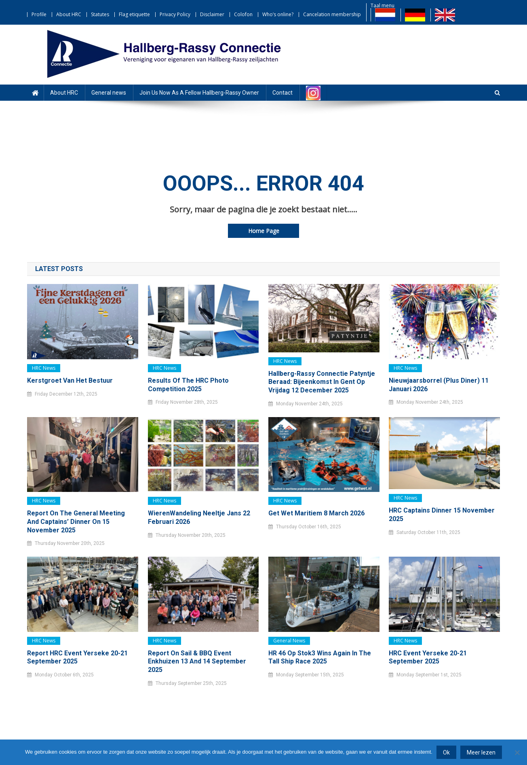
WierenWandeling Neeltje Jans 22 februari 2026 (199, 517)
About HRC (68, 14)
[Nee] (517, 752)
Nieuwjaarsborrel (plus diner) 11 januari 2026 (439, 385)
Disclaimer (212, 14)
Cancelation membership (332, 14)
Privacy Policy (175, 14)
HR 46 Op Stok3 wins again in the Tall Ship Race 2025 (319, 657)
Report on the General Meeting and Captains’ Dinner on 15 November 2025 (76, 521)
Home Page (263, 231)
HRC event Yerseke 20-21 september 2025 (428, 657)
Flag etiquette (134, 14)
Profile (39, 14)
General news (108, 92)
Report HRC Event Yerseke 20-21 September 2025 (77, 657)
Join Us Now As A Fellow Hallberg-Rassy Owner (199, 92)
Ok (446, 752)
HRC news (43, 367)
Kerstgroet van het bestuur (70, 380)
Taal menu (382, 5)
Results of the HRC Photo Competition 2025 (188, 385)
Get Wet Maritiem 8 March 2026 (316, 513)
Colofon (243, 14)
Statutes (100, 14)
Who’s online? (277, 14)
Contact (282, 92)
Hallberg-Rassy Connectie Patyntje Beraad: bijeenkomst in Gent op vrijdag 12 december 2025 (321, 382)
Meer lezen (481, 752)
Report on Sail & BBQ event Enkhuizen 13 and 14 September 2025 (197, 661)
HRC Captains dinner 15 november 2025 (442, 514)
